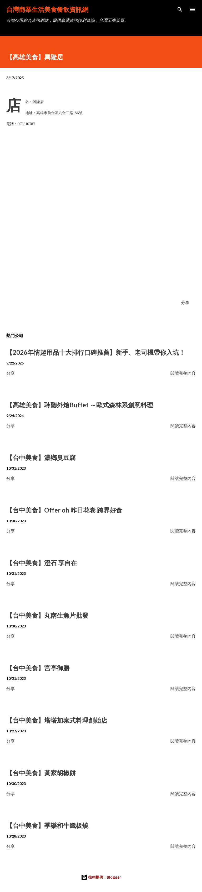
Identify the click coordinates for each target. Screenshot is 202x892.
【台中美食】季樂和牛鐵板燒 (47, 825)
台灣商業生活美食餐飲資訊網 (47, 9)
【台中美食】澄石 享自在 (41, 562)
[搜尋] (180, 9)
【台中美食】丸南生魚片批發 (47, 615)
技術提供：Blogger (101, 877)
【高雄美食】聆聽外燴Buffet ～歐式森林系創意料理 (79, 405)
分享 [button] (185, 302)
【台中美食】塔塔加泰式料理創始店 (56, 720)
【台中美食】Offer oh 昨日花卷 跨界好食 (64, 510)
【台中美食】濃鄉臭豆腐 (41, 457)
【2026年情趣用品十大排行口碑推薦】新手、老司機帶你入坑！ (95, 352)
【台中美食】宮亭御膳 (37, 668)
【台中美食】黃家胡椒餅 (41, 773)
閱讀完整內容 (183, 373)
